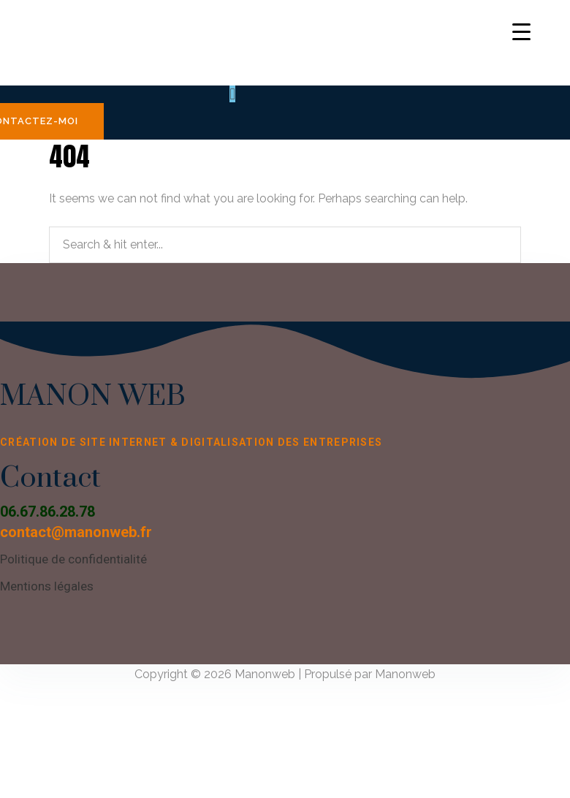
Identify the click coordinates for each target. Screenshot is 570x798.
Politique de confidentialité (73, 559)
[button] (232, 94)
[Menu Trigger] (521, 31)
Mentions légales (47, 586)
